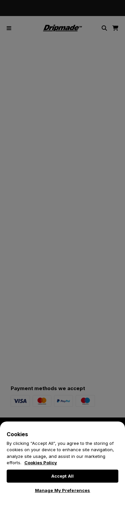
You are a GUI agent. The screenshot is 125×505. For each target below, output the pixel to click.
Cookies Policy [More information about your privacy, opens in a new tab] (40, 462)
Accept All (62, 476)
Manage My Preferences (62, 490)
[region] (62, 463)
